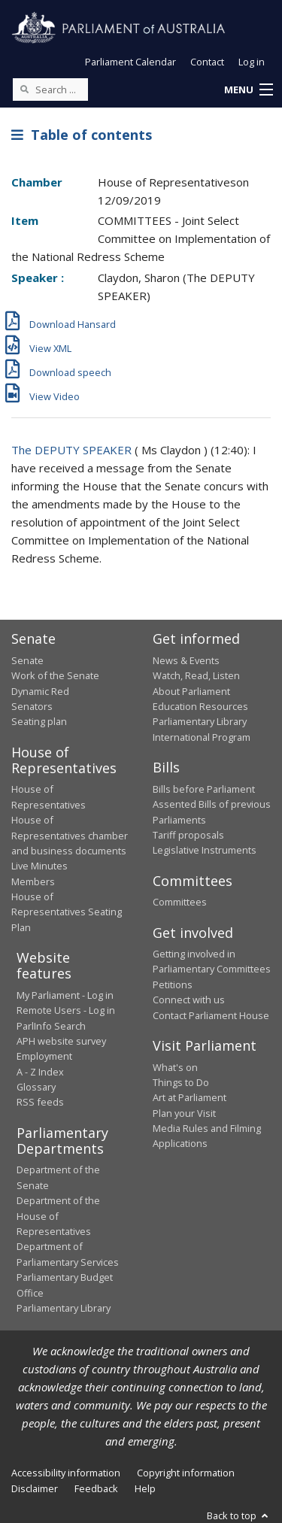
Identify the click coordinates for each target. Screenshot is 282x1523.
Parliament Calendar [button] (130, 61)
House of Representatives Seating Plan (66, 912)
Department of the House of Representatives (58, 1216)
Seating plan (39, 721)
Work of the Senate (55, 675)
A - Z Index (40, 1072)
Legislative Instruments (204, 850)
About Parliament (191, 691)
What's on (175, 1067)
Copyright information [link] (186, 1472)
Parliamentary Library (200, 721)
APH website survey (61, 1041)
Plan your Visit (184, 1113)
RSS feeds (40, 1102)
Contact (207, 61)
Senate (27, 660)
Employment (44, 1056)
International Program (201, 737)
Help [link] (145, 1488)
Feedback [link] (96, 1488)
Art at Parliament (189, 1097)
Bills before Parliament (204, 789)
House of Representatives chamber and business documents (69, 835)
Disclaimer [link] (34, 1488)
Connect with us (189, 999)
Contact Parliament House (211, 1015)
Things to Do (181, 1082)
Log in (251, 61)
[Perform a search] (24, 88)
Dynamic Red (40, 691)
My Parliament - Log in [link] (65, 995)
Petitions (173, 984)
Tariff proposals (188, 835)
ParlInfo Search (51, 1026)
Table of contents (81, 135)
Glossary (36, 1087)
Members (33, 881)
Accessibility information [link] (65, 1472)
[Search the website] (50, 89)
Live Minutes (39, 865)
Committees (180, 902)
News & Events (186, 660)
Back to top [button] (239, 1515)
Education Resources (200, 706)
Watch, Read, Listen (196, 675)
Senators (32, 706)
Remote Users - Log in (66, 1010)
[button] (248, 90)
